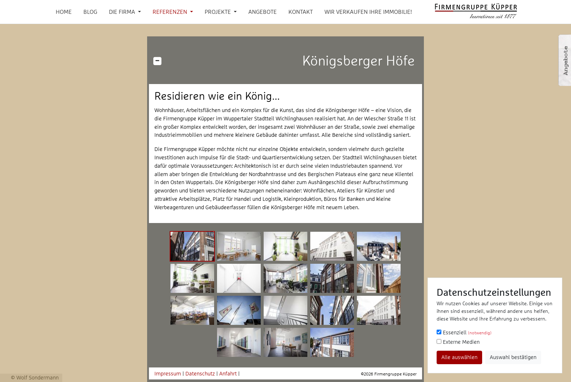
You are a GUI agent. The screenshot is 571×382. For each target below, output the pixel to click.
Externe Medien (458, 341)
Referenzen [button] (171, 11)
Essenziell (464, 332)
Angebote (262, 11)
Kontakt (300, 11)
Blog (90, 11)
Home (64, 11)
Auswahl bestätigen (513, 357)
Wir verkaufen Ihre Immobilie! (368, 11)
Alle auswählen (459, 357)
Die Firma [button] (123, 11)
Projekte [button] (218, 11)
